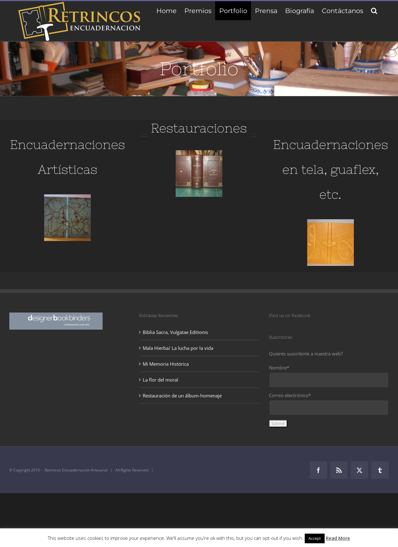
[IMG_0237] (67, 196)
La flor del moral (160, 380)
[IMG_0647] (199, 152)
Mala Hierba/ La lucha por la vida (178, 348)
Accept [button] (314, 538)
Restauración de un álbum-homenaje (182, 395)
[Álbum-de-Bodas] (330, 221)
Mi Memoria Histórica (166, 364)
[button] (374, 10)
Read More (338, 538)
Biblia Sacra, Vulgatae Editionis (175, 332)
